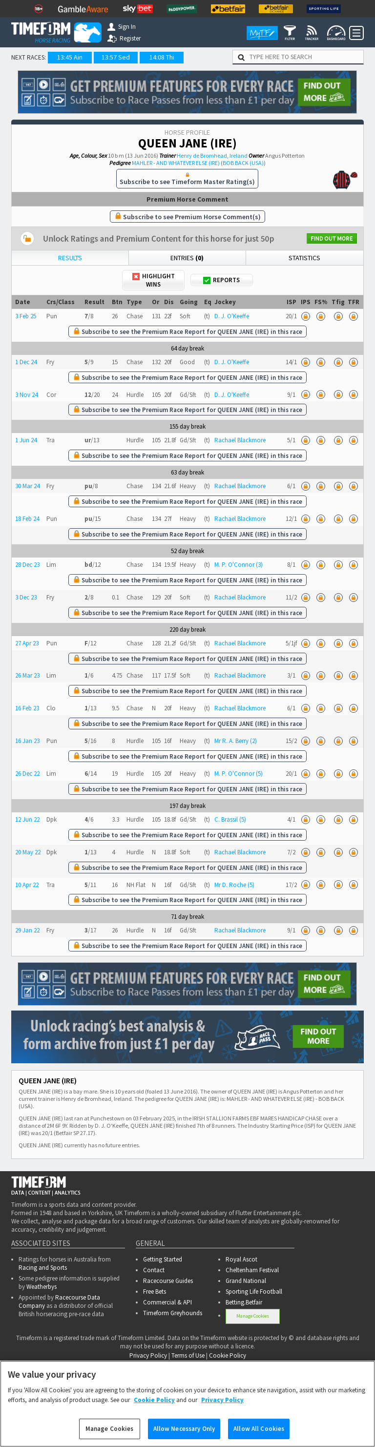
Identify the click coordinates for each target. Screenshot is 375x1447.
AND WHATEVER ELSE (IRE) (188, 162)
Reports (221, 280)
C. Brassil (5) (230, 819)
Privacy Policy (148, 1355)
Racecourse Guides (168, 1281)
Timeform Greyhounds (172, 1313)
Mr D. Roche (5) (234, 885)
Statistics (304, 257)
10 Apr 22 (27, 885)
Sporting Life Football (254, 1291)
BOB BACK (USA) (243, 162)
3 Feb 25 (25, 316)
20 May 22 (28, 852)
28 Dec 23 (27, 564)
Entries (187, 257)
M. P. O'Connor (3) (238, 564)
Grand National (246, 1281)
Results (70, 257)
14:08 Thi (161, 57)
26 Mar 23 (27, 675)
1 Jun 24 (26, 440)
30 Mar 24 (27, 486)
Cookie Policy (227, 1355)
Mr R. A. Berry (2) (235, 741)
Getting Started (162, 1259)
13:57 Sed (116, 57)
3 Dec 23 (26, 597)
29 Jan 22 (27, 930)
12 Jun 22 (27, 819)
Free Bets (154, 1291)
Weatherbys (41, 1286)
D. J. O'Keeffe (231, 316)
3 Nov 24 (26, 395)
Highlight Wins (153, 280)
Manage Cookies (252, 1316)
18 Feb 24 (27, 519)
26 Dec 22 (27, 773)
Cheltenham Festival (252, 1270)
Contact (154, 1270)
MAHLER (142, 162)
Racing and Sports (43, 1267)
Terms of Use (188, 1355)
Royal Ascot (241, 1259)
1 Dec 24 (26, 362)
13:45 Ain (70, 57)
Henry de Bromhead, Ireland (212, 155)
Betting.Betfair (244, 1302)
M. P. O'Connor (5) (238, 773)
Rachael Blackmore (240, 440)
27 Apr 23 (27, 643)
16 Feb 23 (27, 708)
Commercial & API (167, 1302)
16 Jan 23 (27, 741)
